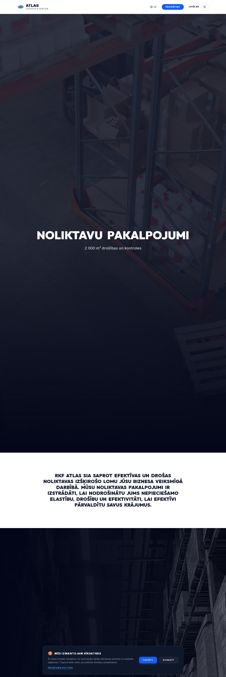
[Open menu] (198, 7)
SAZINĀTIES (173, 7)
